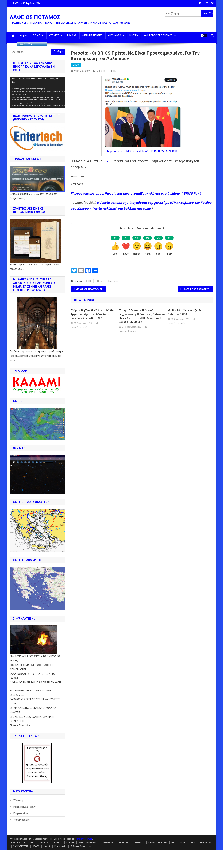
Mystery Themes (84, 839)
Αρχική (23, 35)
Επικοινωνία (60, 846)
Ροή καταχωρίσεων (24, 806)
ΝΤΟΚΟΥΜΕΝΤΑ (179, 842)
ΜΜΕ (193, 842)
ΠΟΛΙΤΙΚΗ (38, 35)
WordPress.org (21, 819)
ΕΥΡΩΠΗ (70, 842)
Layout (47, 846)
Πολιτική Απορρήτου (81, 846)
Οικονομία (112, 281)
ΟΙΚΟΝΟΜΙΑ (114, 35)
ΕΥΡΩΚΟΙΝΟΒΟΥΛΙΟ (88, 842)
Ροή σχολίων (20, 813)
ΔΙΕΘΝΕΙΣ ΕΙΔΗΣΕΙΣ (92, 35)
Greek (25, 44)
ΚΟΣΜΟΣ (54, 35)
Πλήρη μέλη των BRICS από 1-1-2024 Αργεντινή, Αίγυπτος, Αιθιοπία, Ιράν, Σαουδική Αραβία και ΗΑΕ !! (92, 314)
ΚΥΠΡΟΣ (58, 842)
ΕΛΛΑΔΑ (72, 35)
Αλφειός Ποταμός (106, 70)
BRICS (76, 65)
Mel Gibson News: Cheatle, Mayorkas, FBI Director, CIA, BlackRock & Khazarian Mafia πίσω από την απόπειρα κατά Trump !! (91, 289)
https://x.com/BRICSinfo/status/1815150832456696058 (142, 151)
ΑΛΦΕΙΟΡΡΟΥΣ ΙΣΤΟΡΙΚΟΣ (157, 35)
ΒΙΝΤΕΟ (133, 35)
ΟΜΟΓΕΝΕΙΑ (44, 842)
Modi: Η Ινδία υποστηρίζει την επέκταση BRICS (185, 312)
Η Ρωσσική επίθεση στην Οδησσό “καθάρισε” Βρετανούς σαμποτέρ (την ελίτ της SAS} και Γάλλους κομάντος (196, 289)
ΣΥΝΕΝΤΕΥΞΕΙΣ (20, 846)
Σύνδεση (18, 800)
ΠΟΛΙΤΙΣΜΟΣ (124, 842)
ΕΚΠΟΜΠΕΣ (205, 842)
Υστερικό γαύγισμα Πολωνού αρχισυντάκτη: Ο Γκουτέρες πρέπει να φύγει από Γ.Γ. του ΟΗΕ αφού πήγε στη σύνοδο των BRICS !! (142, 316)
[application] (37, 92)
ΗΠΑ (99, 281)
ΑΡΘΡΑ (36, 846)
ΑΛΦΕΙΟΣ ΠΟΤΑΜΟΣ (35, 17)
